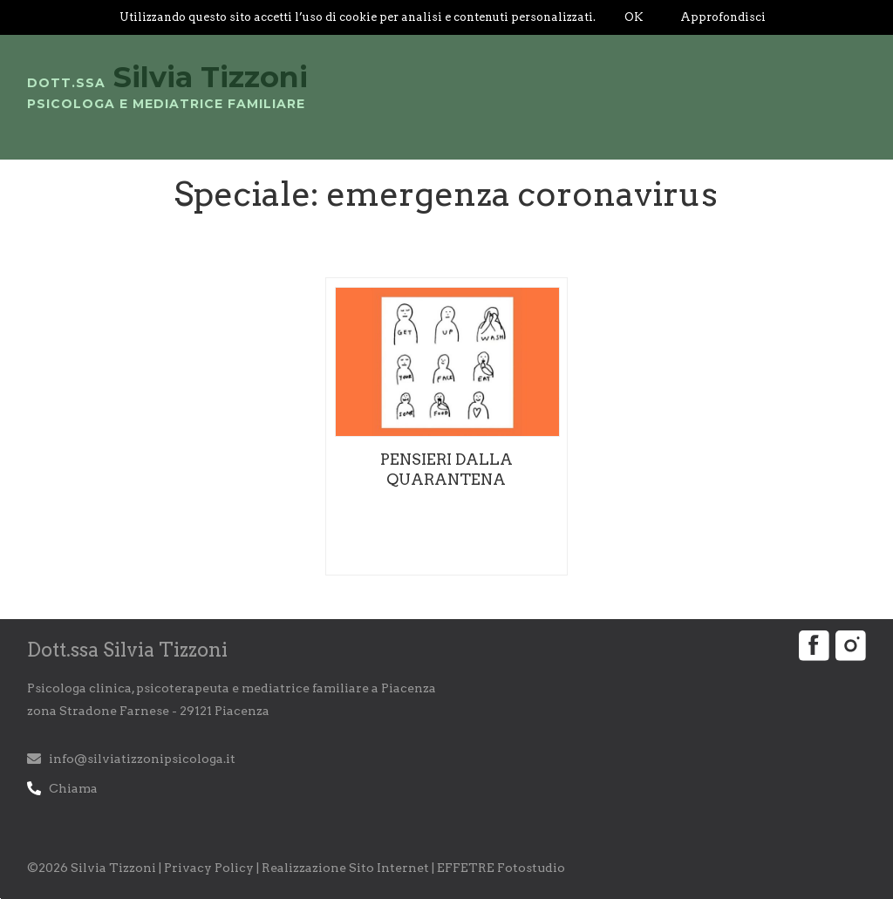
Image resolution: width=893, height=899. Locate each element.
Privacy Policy (209, 868)
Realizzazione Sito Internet (345, 868)
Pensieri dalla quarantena (446, 469)
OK (633, 17)
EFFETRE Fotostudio (501, 868)
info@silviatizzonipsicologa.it (142, 759)
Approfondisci (723, 17)
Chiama (73, 788)
